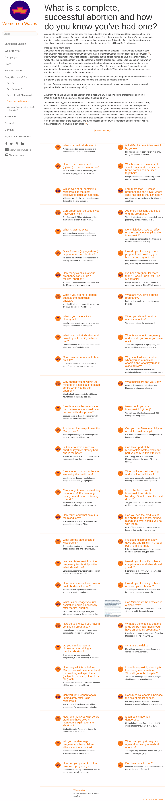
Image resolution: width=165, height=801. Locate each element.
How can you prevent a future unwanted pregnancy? (80, 765)
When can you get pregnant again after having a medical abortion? (142, 744)
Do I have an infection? (139, 763)
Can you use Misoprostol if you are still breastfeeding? (143, 430)
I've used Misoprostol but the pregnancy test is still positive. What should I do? (80, 564)
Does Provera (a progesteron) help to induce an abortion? (80, 253)
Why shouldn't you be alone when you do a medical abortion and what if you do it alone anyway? (142, 361)
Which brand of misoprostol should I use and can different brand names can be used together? (142, 168)
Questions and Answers (18, 101)
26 (149, 53)
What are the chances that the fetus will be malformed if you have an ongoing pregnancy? (143, 626)
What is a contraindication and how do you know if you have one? (81, 338)
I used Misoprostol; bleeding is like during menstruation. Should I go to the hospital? (143, 670)
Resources (11, 116)
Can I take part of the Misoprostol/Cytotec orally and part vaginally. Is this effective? (143, 450)
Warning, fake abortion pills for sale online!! (21, 108)
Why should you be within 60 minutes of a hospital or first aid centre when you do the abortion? (81, 386)
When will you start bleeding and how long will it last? (142, 473)
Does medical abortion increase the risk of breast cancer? (144, 696)
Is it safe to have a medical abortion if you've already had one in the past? (80, 450)
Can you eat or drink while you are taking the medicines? (81, 473)
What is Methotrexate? (76, 229)
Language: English (15, 43)
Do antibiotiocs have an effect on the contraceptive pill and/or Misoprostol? (143, 232)
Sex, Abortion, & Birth (17, 77)
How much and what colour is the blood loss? (80, 516)
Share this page (14, 155)
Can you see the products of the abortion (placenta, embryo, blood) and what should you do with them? (143, 519)
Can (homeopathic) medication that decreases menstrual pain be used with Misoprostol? (81, 409)
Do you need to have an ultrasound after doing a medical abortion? (77, 648)
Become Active (13, 70)
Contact (9, 129)
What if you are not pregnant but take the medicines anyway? (79, 297)
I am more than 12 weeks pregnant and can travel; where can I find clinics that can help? (143, 191)
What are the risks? (136, 645)
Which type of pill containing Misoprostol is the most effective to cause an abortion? (81, 191)
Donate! (9, 123)
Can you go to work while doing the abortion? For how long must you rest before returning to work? (81, 495)
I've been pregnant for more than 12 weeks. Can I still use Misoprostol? (142, 276)
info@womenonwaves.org (18, 149)
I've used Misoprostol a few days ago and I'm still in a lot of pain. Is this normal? (143, 542)
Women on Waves (19, 13)
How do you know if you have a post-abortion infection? (81, 585)
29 (86, 123)
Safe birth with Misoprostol (19, 95)
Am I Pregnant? (14, 89)
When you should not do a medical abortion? (140, 318)
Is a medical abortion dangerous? (137, 718)
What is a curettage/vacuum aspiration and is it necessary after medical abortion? (80, 605)
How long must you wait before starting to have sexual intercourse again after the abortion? (81, 721)
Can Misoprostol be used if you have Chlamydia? (81, 212)
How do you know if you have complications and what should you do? (143, 564)
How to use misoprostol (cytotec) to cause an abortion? (81, 166)
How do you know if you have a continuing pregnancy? (81, 625)
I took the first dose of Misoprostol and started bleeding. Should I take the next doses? (144, 495)
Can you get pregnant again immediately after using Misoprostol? (79, 698)
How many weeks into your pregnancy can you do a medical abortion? (79, 276)
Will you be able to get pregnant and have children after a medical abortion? (79, 744)
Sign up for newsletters (18, 136)
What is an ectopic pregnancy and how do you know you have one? (144, 338)
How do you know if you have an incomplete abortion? (142, 585)
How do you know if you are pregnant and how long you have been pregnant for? (141, 254)
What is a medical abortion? (79, 145)
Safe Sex (11, 83)
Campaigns (11, 57)
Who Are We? (12, 50)
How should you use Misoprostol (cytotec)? (138, 408)
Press (8, 64)
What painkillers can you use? (143, 381)
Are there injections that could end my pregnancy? (143, 212)
